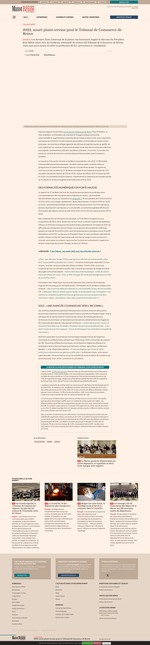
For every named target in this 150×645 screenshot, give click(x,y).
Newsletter (124, 2)
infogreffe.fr (77, 198)
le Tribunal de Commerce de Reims (78, 132)
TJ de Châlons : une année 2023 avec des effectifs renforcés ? (75, 251)
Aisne (57, 587)
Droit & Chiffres (17, 624)
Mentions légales (61, 611)
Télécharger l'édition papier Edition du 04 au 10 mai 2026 (108, 613)
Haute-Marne (60, 596)
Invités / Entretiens (90, 17)
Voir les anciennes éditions (107, 618)
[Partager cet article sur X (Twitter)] (115, 51)
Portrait (102, 2)
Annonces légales (68, 575)
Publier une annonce (106, 590)
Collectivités (29, 24)
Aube (57, 593)
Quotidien (15, 621)
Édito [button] (25, 17)
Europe (14, 599)
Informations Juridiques (20, 618)
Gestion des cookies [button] (62, 617)
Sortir (14, 611)
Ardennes (59, 590)
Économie (55, 2)
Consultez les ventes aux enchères (110, 599)
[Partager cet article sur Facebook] (119, 51)
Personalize (107, 643)
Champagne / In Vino (19, 593)
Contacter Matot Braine (63, 608)
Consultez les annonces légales (109, 587)
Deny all (98, 643)
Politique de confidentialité (65, 614)
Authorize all (87, 643)
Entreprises (42, 17)
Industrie (44, 2)
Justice (57, 442)
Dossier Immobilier (18, 605)
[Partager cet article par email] (126, 51)
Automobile (16, 602)
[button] (14, 17)
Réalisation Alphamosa (48, 630)
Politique (15, 614)
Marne (49, 442)
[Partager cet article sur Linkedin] (122, 51)
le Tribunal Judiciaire (59, 371)
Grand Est (65, 2)
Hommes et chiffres (65, 17)
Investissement (90, 2)
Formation (77, 2)
